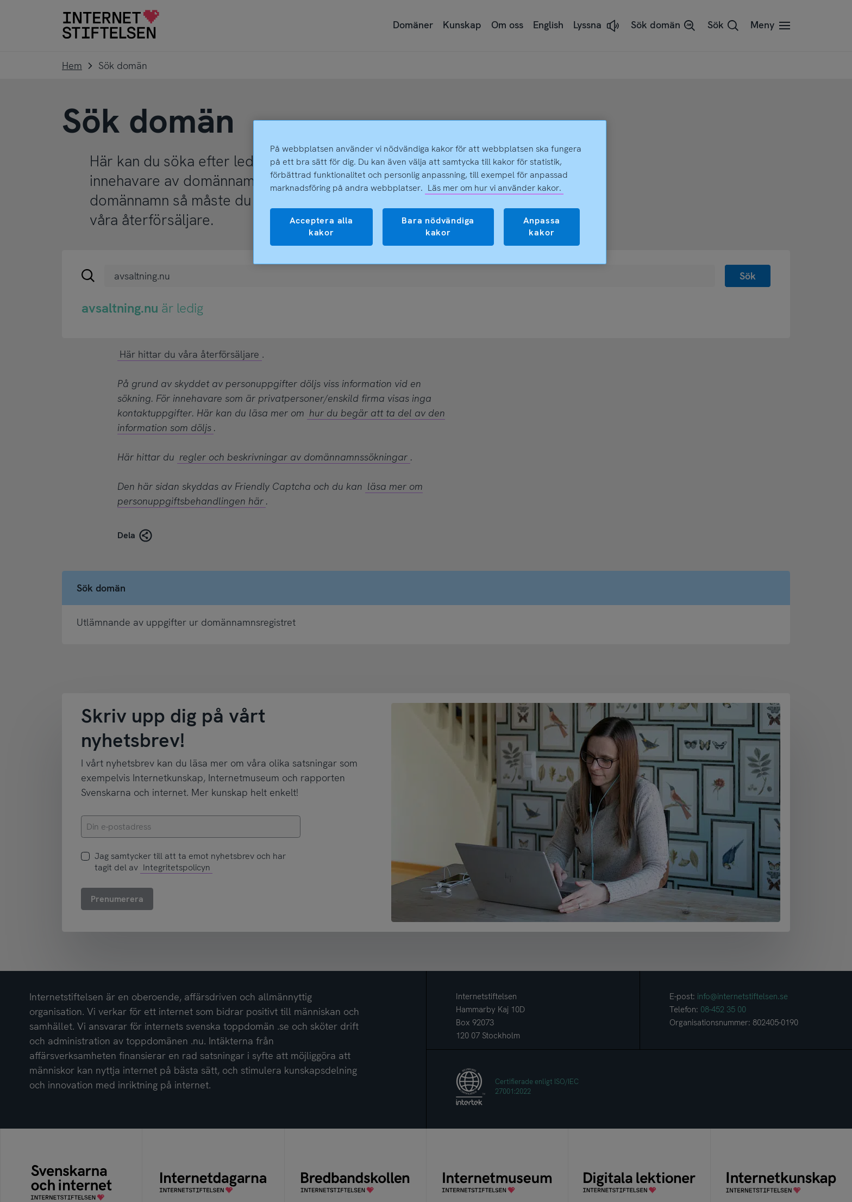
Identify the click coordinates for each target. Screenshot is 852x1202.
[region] (429, 192)
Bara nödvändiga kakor (438, 226)
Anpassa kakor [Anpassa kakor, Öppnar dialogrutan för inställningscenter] (542, 226)
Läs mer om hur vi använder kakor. (494, 188)
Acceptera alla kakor (321, 226)
